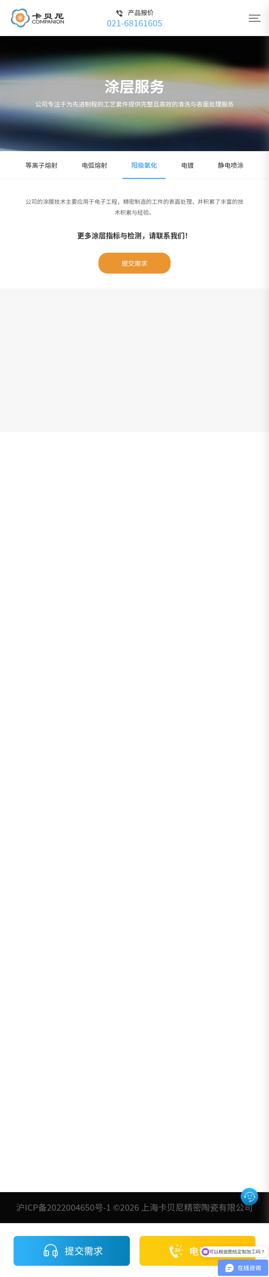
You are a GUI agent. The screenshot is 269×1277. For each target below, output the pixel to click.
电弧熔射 (94, 165)
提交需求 (135, 263)
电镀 (187, 165)
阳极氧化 (144, 165)
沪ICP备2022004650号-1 (63, 1207)
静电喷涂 (231, 165)
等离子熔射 (42, 165)
